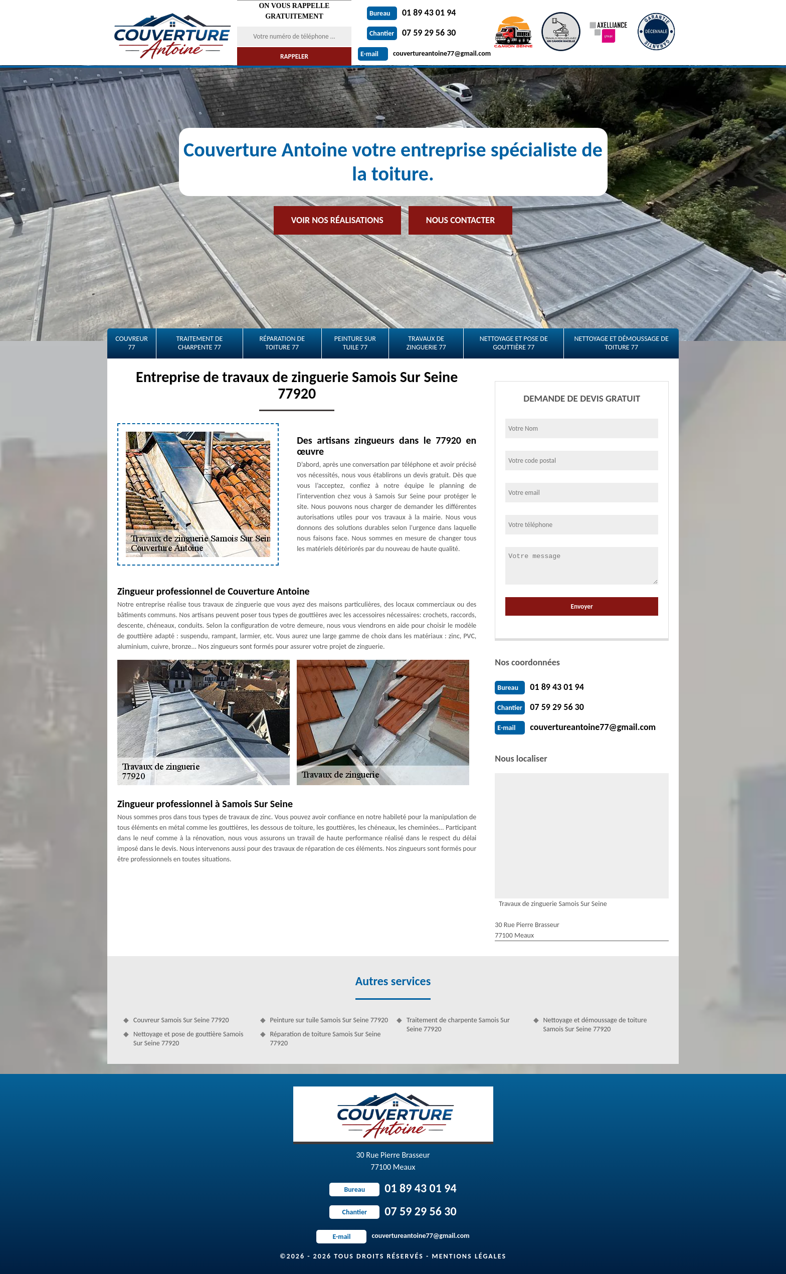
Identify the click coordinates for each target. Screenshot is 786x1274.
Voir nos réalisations (337, 220)
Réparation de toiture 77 (282, 342)
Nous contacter (460, 220)
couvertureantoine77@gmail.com (424, 53)
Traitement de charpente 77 (199, 342)
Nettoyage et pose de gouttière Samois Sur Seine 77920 (188, 1038)
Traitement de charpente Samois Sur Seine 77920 (458, 1024)
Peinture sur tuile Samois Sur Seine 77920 (329, 1020)
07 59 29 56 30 (411, 32)
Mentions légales (469, 1256)
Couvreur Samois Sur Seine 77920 (181, 1020)
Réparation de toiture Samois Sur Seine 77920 (325, 1038)
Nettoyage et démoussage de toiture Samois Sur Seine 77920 (595, 1024)
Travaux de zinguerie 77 (426, 342)
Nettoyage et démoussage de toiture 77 (621, 342)
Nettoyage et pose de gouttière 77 (514, 342)
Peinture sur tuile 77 (355, 342)
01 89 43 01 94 (411, 12)
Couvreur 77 (131, 342)
